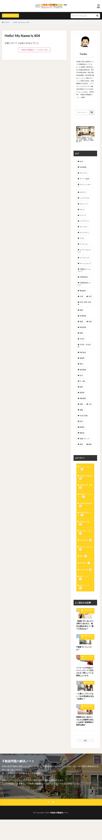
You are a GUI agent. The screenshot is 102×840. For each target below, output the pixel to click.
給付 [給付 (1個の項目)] (81, 421)
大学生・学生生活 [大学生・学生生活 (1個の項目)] (84, 346)
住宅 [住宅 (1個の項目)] (90, 296)
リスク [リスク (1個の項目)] (82, 238)
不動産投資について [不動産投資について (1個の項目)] (84, 284)
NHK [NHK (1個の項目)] (81, 161)
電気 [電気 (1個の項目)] (81, 444)
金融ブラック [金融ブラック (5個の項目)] (84, 439)
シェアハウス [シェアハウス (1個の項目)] (84, 198)
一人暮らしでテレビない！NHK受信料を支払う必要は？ (85, 712)
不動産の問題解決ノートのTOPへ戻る (34, 50)
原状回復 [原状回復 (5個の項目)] (83, 327)
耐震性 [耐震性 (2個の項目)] (82, 427)
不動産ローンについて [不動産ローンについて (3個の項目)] (84, 270)
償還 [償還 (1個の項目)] (81, 322)
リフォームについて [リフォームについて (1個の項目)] (84, 251)
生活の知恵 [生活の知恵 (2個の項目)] (84, 416)
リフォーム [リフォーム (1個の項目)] (84, 244)
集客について (85, 595)
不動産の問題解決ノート (59, 833)
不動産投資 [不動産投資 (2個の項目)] (84, 277)
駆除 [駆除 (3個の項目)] (90, 444)
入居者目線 (86, 545)
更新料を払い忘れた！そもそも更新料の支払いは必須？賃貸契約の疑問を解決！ (84, 739)
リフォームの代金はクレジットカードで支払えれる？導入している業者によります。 (84, 686)
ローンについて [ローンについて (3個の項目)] (85, 263)
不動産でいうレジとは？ (84, 660)
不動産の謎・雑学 (85, 488)
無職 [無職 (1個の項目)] (81, 410)
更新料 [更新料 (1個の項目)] (82, 393)
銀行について (85, 585)
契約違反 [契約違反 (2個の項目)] (83, 352)
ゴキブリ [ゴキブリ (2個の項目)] (83, 192)
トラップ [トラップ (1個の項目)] (83, 215)
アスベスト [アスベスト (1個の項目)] (84, 173)
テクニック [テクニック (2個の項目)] (84, 204)
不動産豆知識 (85, 527)
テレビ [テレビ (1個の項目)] (82, 210)
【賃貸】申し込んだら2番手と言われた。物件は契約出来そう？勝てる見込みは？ (85, 635)
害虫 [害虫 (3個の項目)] (81, 364)
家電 (83, 562)
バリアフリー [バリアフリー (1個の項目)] (84, 221)
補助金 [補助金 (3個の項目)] (82, 433)
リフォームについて (85, 468)
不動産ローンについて (85, 498)
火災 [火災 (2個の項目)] (90, 404)
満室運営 (85, 569)
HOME (6, 22)
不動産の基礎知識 (85, 478)
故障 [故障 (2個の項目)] (81, 387)
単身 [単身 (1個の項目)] (90, 322)
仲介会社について (85, 537)
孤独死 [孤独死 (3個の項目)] (82, 358)
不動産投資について (85, 517)
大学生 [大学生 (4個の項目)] (82, 339)
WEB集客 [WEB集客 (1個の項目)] (83, 167)
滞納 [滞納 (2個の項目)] (81, 404)
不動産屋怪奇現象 (85, 508)
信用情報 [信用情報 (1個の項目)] (83, 316)
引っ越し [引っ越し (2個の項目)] (83, 381)
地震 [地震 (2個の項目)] (81, 333)
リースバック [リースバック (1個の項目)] (84, 258)
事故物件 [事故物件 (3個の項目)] (83, 291)
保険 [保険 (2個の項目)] (81, 310)
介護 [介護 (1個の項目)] (81, 296)
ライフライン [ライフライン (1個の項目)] (84, 233)
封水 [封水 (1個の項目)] (81, 375)
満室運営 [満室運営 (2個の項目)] (83, 398)
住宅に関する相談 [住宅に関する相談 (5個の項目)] (84, 303)
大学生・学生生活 (85, 554)
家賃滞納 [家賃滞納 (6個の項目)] (83, 370)
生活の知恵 (86, 576)
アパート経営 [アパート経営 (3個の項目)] (84, 179)
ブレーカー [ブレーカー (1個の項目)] (84, 227)
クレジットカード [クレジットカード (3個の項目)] (84, 185)
